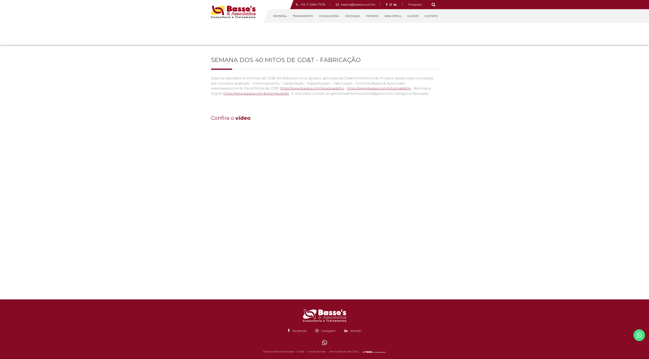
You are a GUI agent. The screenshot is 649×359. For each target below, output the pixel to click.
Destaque (352, 16)
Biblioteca (393, 16)
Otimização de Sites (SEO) (344, 351)
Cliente (413, 16)
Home (394, 33)
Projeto (372, 16)
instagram (326, 331)
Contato (431, 16)
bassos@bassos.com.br (355, 4)
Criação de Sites (316, 351)
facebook (297, 331)
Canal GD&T (431, 33)
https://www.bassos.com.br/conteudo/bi (256, 93)
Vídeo (418, 33)
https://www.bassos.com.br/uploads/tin (312, 88)
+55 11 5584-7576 (310, 4)
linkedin (352, 331)
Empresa (280, 16)
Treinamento (303, 16)
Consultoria (329, 16)
